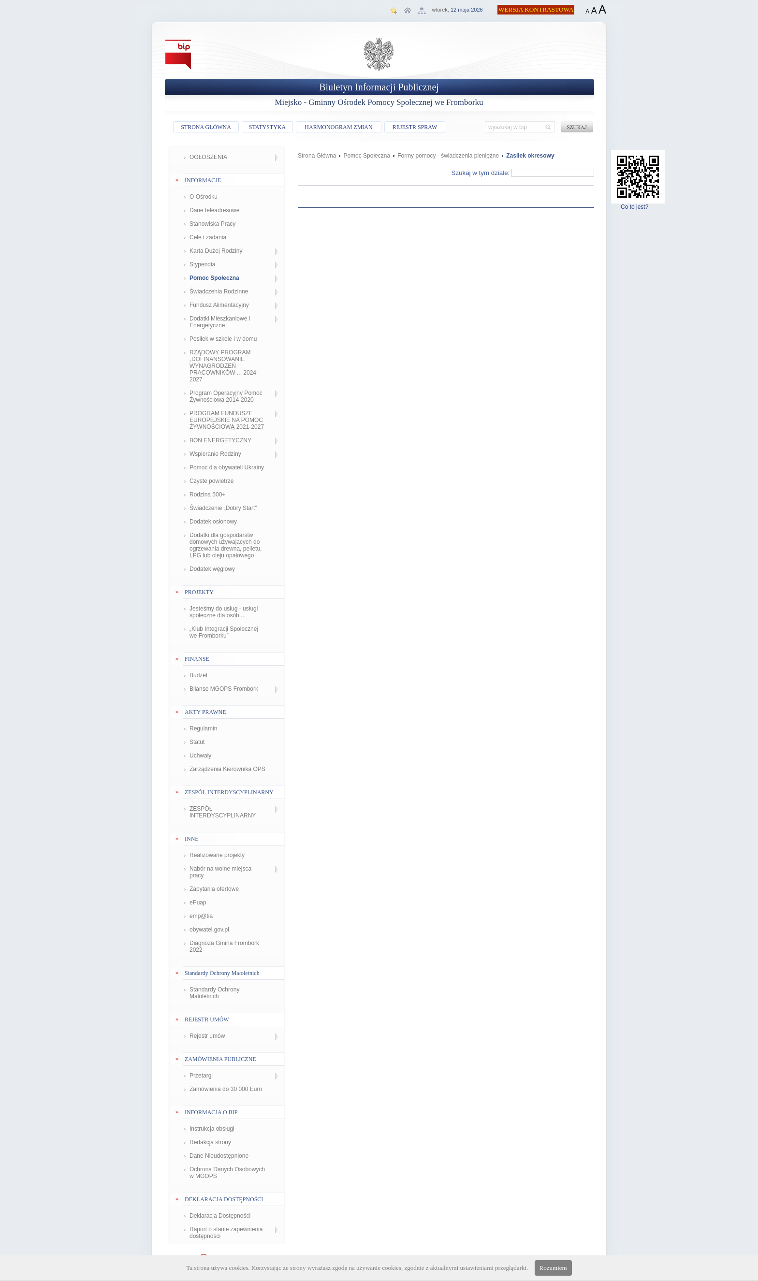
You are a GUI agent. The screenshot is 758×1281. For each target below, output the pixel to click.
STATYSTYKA (267, 127)
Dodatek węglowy (212, 569)
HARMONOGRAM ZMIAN (338, 127)
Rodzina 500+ (207, 494)
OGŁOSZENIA (208, 157)
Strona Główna (317, 155)
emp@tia (201, 916)
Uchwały (200, 755)
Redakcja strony (210, 1142)
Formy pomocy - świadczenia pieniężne (448, 155)
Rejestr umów (207, 1036)
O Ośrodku (204, 196)
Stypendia (202, 264)
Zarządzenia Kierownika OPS (227, 769)
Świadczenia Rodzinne (219, 291)
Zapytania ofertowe (214, 889)
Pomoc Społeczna (214, 278)
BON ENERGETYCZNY (220, 440)
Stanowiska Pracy (212, 223)
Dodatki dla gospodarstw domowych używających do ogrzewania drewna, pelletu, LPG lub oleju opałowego (226, 545)
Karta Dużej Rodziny (216, 250)
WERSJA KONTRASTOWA (536, 9)
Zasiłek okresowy (530, 155)
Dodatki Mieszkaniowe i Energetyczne (220, 322)
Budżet (198, 675)
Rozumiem (553, 1267)
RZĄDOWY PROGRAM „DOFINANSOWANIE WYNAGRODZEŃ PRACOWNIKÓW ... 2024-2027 (224, 366)
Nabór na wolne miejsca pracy (220, 872)
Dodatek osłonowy (213, 521)
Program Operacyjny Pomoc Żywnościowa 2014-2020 (226, 396)
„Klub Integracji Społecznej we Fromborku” (224, 632)
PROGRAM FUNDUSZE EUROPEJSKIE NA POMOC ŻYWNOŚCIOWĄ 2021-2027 (227, 420)
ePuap (198, 902)
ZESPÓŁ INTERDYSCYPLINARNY (223, 812)
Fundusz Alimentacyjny (219, 305)
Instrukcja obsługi (212, 1128)
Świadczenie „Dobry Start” (223, 508)
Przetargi (201, 1075)
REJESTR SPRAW (415, 127)
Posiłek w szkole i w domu (223, 338)
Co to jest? (638, 204)
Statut (197, 742)
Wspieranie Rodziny (215, 454)
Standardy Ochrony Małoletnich (214, 993)
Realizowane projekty (217, 855)
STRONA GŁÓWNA (206, 127)
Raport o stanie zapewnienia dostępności (226, 1232)
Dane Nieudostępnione (219, 1155)
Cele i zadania (208, 237)
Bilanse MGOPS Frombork (224, 688)
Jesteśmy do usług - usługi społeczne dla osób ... (224, 612)
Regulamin (203, 728)
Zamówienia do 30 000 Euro (226, 1089)
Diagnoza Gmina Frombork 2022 (224, 946)
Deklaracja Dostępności (220, 1215)
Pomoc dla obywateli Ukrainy (227, 467)
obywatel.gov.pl (209, 929)
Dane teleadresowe (214, 210)
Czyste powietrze (211, 481)
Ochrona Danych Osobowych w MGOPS (227, 1172)
